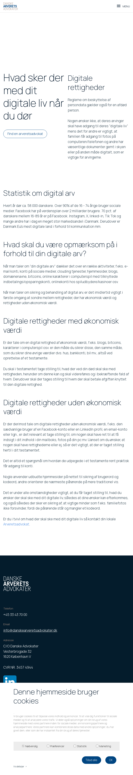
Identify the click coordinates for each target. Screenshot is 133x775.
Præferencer (57, 746)
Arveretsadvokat (16, 524)
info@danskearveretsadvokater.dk (30, 630)
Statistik (82, 746)
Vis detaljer (20, 766)
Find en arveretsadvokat (25, 133)
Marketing (105, 746)
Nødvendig (31, 746)
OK (111, 760)
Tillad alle (91, 760)
